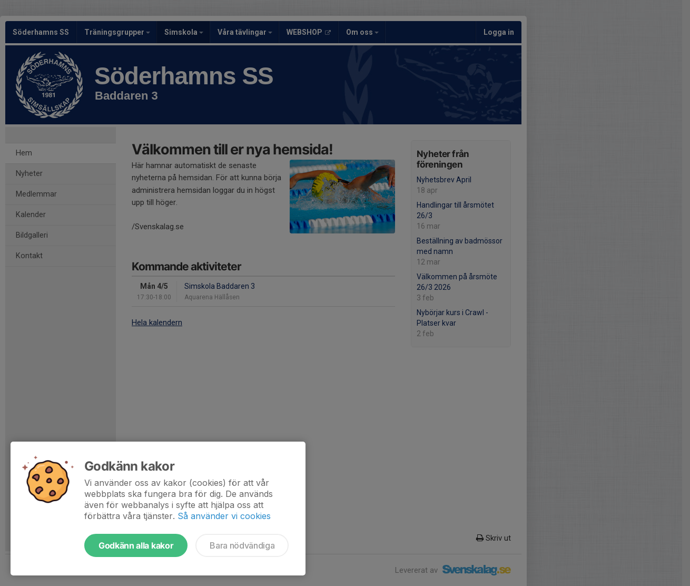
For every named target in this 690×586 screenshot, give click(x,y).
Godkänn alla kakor (135, 545)
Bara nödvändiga (242, 545)
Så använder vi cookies (224, 516)
